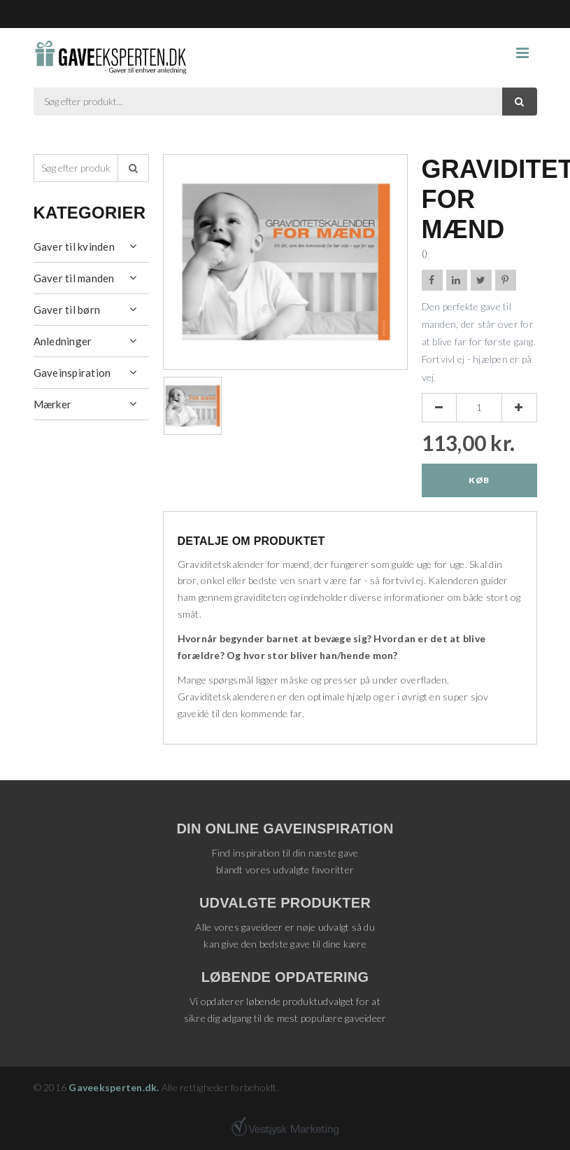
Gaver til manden (74, 278)
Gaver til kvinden (74, 246)
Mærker (53, 404)
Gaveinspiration (72, 372)
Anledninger (63, 341)
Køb (479, 480)
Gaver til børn (67, 309)
